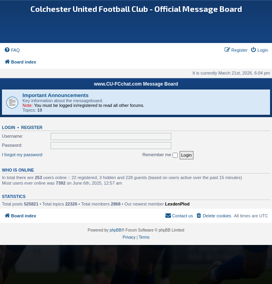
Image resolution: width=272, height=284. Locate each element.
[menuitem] (12, 50)
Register (32, 127)
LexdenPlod (177, 204)
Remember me (160, 155)
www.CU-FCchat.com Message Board (136, 84)
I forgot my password (22, 154)
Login (8, 127)
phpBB (116, 230)
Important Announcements (55, 95)
